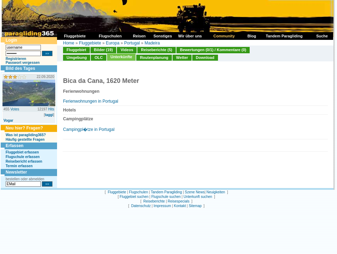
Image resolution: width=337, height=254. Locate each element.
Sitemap (195, 206)
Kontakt (180, 206)
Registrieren (16, 59)
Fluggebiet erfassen (22, 152)
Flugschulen (138, 192)
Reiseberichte (154, 201)
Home (68, 43)
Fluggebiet (76, 50)
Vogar (8, 120)
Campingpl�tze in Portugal (88, 129)
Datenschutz (141, 206)
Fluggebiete (90, 43)
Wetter (182, 57)
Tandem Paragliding (166, 192)
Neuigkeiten (215, 192)
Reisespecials (178, 201)
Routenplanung (154, 57)
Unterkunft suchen (197, 197)
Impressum (162, 206)
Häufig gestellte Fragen (25, 139)
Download (205, 57)
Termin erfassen (19, 166)
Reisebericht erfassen (24, 161)
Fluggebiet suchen (134, 197)
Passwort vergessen (23, 63)
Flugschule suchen (166, 197)
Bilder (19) (103, 50)
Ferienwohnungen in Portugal (90, 101)
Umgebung (77, 57)
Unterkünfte (121, 57)
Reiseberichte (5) (156, 50)
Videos (126, 50)
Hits (51, 109)
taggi (49, 115)
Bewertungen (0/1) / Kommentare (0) (213, 50)
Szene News (195, 192)
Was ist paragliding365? (26, 135)
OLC (98, 57)
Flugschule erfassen (23, 157)
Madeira (152, 43)
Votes (14, 109)
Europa (112, 43)
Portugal (132, 43)
